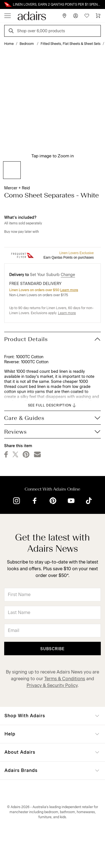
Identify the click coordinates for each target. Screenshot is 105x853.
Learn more (69, 290)
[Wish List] (87, 15)
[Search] (12, 31)
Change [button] (68, 274)
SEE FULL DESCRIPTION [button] (52, 405)
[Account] (75, 15)
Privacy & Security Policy (52, 685)
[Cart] (98, 15)
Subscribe (52, 649)
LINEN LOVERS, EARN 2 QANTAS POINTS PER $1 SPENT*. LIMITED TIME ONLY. (57, 4)
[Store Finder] (64, 15)
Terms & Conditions (64, 678)
